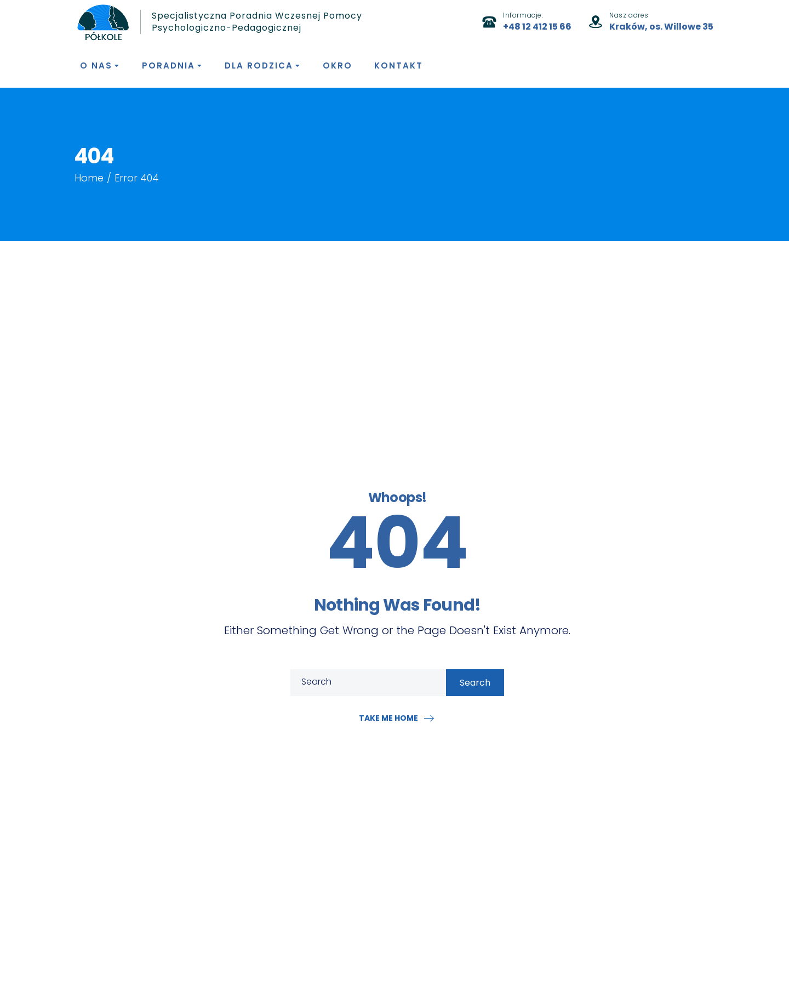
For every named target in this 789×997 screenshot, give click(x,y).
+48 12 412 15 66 (537, 26)
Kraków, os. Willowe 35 (661, 26)
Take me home (388, 718)
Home (89, 178)
